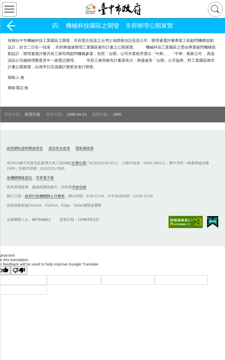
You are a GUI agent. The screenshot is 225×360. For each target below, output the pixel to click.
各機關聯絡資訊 (19, 178)
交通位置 (78, 163)
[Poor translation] (19, 270)
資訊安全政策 (59, 148)
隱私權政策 (85, 148)
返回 (11, 25)
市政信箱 (79, 187)
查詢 (215, 9)
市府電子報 (45, 178)
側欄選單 (9, 9)
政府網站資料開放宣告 (25, 148)
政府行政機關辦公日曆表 (45, 196)
